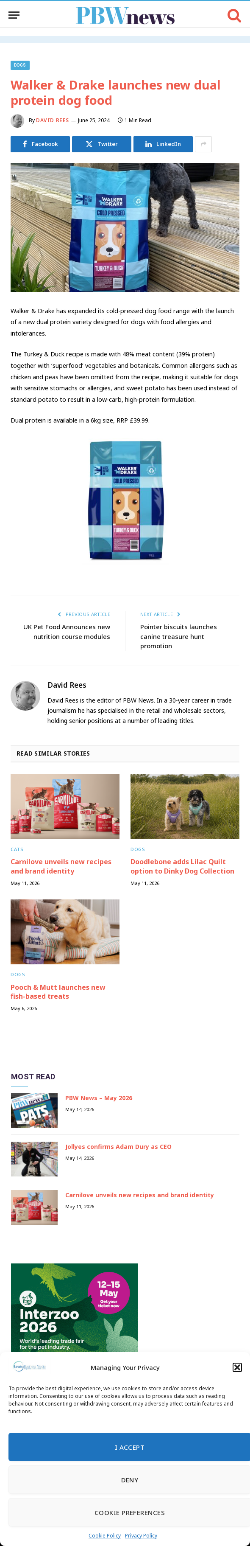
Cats (17, 849)
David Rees (52, 120)
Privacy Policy (141, 1535)
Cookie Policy (105, 1535)
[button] (237, 1367)
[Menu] (13, 15)
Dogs (20, 65)
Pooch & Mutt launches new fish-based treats (58, 992)
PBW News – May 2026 (98, 1098)
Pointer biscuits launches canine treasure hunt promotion (178, 636)
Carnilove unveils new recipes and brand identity (61, 866)
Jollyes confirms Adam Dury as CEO (118, 1147)
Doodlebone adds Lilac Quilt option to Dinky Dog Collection (182, 866)
